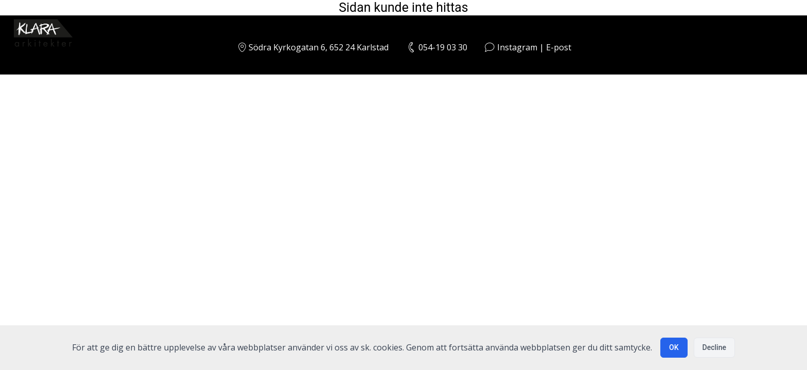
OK (674, 347)
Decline (714, 347)
